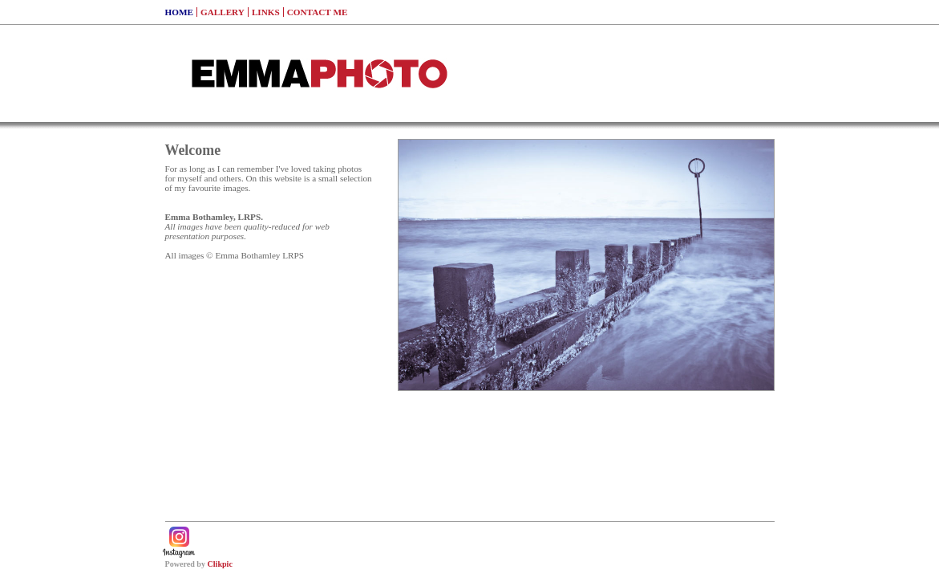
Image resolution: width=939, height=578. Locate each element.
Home (179, 12)
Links (266, 12)
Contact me (317, 12)
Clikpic (220, 564)
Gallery (222, 12)
